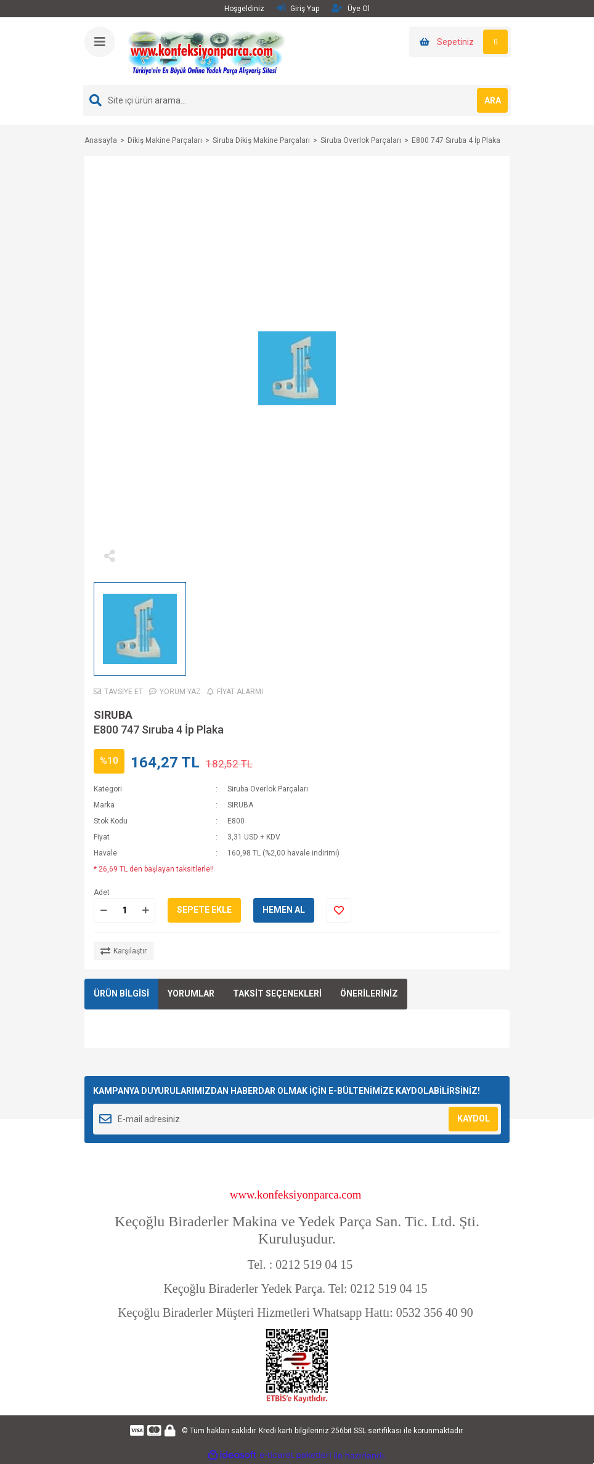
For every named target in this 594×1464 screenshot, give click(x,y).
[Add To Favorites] (339, 910)
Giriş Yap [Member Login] (298, 8)
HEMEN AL (283, 910)
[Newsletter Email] (297, 1119)
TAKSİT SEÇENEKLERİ (277, 993)
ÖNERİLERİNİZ (369, 993)
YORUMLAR (191, 993)
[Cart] (460, 41)
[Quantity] (124, 910)
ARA (492, 100)
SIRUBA (113, 714)
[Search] (297, 100)
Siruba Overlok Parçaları (267, 789)
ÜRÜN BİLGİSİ (121, 993)
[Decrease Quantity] (103, 910)
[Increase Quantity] (145, 910)
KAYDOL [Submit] (473, 1118)
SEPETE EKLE (204, 910)
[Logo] (206, 50)
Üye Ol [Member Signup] (351, 8)
